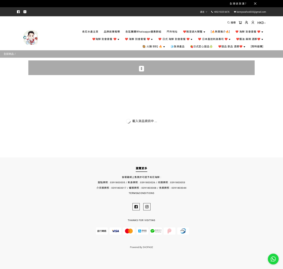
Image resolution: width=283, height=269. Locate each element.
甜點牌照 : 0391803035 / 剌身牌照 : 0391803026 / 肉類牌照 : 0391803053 (141, 182)
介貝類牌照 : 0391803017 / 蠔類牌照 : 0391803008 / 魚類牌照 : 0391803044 (142, 188)
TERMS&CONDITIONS (141, 193)
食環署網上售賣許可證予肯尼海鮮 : (141, 177)
